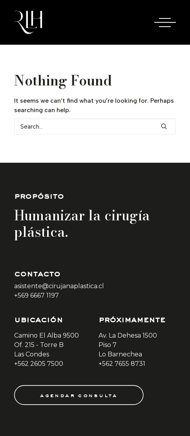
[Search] (95, 126)
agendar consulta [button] (78, 394)
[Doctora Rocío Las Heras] (28, 22)
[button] (164, 126)
